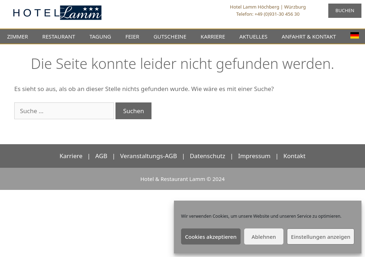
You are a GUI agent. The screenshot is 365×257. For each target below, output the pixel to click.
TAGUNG (100, 36)
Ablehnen (264, 236)
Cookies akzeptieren (211, 236)
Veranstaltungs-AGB (148, 156)
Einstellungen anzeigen (320, 236)
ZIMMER (17, 36)
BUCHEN (344, 10)
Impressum (254, 156)
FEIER (132, 36)
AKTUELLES (254, 36)
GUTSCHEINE (170, 36)
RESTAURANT (58, 36)
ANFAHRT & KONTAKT (309, 36)
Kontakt (294, 156)
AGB (101, 156)
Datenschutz (207, 156)
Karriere (71, 156)
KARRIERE (213, 36)
